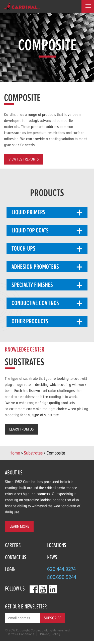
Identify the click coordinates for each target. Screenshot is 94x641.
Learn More (19, 526)
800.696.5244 (61, 577)
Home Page (21, 6)
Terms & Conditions (21, 634)
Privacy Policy (50, 634)
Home (15, 453)
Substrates (33, 453)
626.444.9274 (61, 569)
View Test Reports (24, 159)
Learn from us (21, 429)
